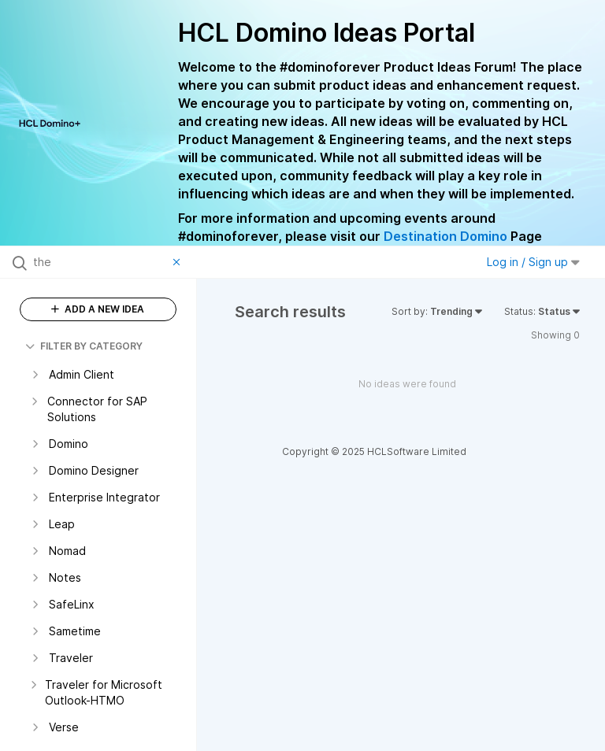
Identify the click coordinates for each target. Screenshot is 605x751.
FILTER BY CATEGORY (84, 346)
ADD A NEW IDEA (97, 309)
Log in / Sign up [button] (533, 261)
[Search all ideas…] (99, 262)
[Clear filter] (179, 262)
